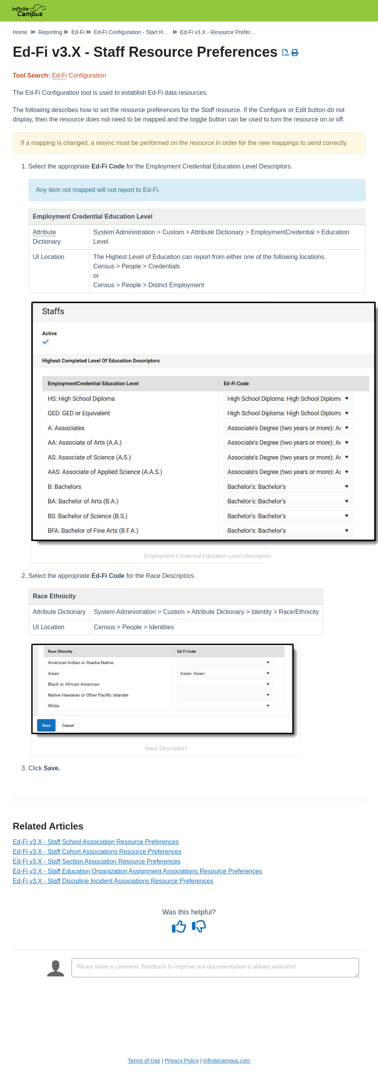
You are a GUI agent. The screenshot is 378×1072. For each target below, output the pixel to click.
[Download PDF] (286, 53)
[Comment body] (215, 968)
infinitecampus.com (226, 1061)
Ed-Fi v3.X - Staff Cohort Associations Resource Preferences (97, 851)
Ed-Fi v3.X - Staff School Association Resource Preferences (96, 841)
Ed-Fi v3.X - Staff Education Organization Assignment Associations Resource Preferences (137, 871)
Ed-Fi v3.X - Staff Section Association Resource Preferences (97, 861)
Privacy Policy (182, 1061)
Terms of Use (144, 1061)
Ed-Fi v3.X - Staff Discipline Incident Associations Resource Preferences (113, 881)
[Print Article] (294, 53)
